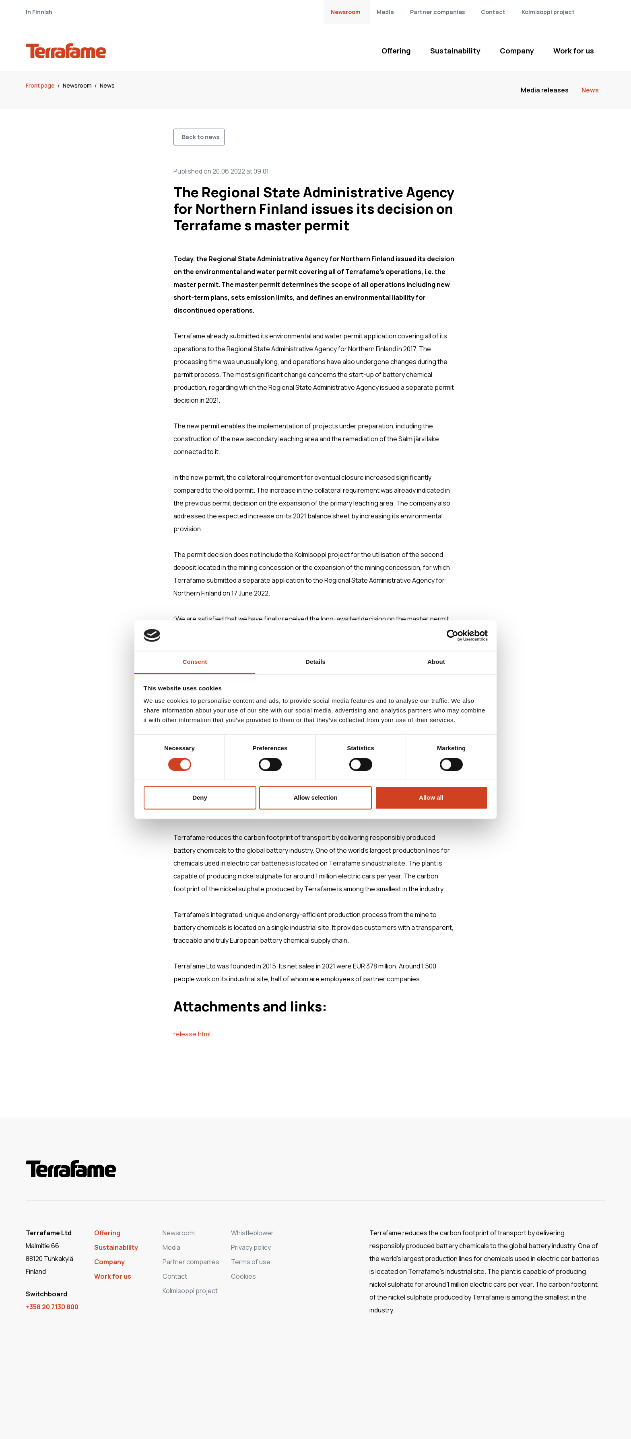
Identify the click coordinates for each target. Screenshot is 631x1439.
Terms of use (250, 1261)
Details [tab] (315, 662)
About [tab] (436, 662)
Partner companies (437, 12)
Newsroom (346, 12)
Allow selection (315, 797)
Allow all (431, 797)
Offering (396, 50)
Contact (493, 12)
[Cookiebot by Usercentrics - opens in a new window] (452, 635)
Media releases (545, 90)
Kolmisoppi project (548, 12)
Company (517, 50)
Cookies (243, 1276)
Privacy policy (251, 1247)
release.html (191, 1034)
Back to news (200, 137)
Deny (199, 797)
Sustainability (455, 50)
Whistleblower (252, 1232)
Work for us (573, 50)
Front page (41, 85)
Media (385, 12)
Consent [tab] (195, 662)
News (107, 85)
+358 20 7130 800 (52, 1306)
